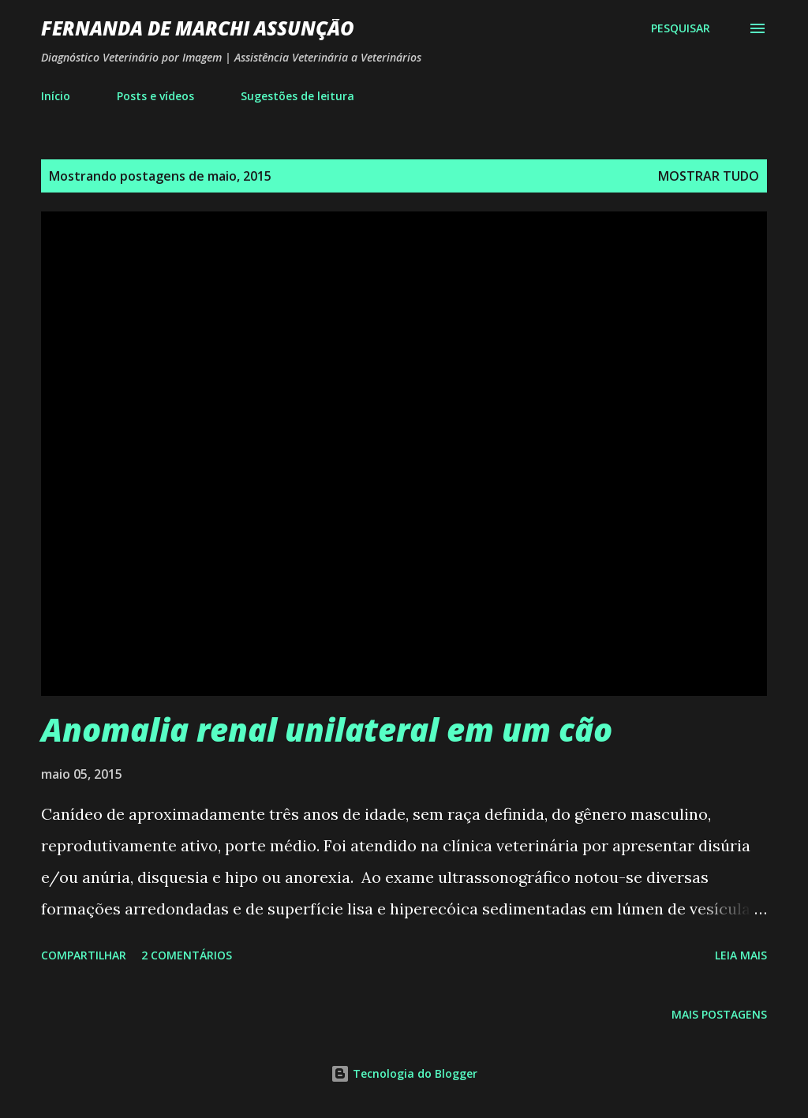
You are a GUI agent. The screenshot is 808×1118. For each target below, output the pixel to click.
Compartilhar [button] (83, 955)
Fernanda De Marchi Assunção (197, 28)
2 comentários (186, 955)
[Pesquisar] (680, 28)
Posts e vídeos (155, 95)
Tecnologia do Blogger (404, 1073)
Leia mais (741, 955)
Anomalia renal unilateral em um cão (326, 729)
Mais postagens (719, 1014)
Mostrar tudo (708, 176)
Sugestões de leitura (297, 95)
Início (55, 95)
